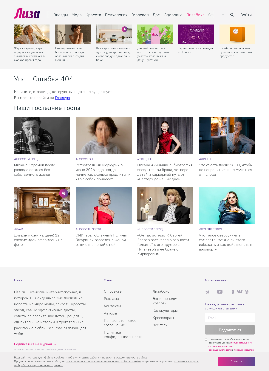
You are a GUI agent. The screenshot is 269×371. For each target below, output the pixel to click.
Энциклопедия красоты (165, 301)
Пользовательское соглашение (120, 322)
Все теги (160, 324)
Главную (62, 97)
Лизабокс (195, 14)
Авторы (110, 313)
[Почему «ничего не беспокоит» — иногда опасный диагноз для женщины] (73, 34)
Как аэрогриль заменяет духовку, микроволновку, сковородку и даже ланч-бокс (113, 53)
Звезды (60, 14)
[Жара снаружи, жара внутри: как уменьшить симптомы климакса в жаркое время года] (32, 34)
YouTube (219, 291)
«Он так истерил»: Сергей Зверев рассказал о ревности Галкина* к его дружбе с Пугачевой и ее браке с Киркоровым (163, 244)
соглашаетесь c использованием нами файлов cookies (103, 361)
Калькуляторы (165, 310)
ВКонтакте (239, 292)
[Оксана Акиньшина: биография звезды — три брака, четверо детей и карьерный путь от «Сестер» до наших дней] (165, 135)
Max (213, 292)
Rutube (227, 292)
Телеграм (207, 292)
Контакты (112, 305)
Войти (246, 14)
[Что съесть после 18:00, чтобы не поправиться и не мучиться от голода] (227, 135)
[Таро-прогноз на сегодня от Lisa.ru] (196, 34)
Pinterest (246, 292)
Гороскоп (140, 14)
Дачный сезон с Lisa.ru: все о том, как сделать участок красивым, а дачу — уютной (153, 53)
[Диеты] (205, 159)
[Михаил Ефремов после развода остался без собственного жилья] (42, 135)
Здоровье (173, 14)
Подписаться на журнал (33, 344)
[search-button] (232, 14)
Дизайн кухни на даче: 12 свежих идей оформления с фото (38, 240)
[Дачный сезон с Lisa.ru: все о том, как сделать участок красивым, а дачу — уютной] (155, 34)
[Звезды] (144, 159)
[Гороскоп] (84, 159)
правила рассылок (244, 349)
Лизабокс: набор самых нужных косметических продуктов (235, 51)
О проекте (113, 291)
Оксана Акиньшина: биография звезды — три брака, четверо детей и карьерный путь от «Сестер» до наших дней (165, 171)
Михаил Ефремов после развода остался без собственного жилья (34, 169)
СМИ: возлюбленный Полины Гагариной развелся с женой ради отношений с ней (101, 240)
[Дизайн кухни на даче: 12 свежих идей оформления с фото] (42, 205)
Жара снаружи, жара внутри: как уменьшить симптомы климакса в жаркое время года (30, 53)
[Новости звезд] (26, 159)
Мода (76, 14)
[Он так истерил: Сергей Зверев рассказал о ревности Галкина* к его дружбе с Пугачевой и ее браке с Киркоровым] (165, 205)
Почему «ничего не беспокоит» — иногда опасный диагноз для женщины (69, 53)
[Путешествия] (210, 229)
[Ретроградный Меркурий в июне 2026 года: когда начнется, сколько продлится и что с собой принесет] (104, 135)
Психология (116, 14)
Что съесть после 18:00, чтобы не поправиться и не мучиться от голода (226, 169)
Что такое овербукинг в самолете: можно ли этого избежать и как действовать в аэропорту (225, 242)
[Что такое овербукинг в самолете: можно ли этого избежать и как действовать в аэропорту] (227, 205)
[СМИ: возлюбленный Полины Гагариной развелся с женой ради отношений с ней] (104, 205)
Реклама (111, 298)
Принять (236, 361)
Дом (156, 14)
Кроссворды (163, 317)
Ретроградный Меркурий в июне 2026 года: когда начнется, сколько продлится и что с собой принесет (103, 171)
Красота (93, 14)
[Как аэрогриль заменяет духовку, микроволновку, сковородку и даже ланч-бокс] (114, 34)
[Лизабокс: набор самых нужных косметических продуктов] (237, 34)
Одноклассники (233, 291)
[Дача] (19, 229)
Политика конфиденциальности (123, 334)
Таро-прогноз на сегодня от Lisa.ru (195, 49)
